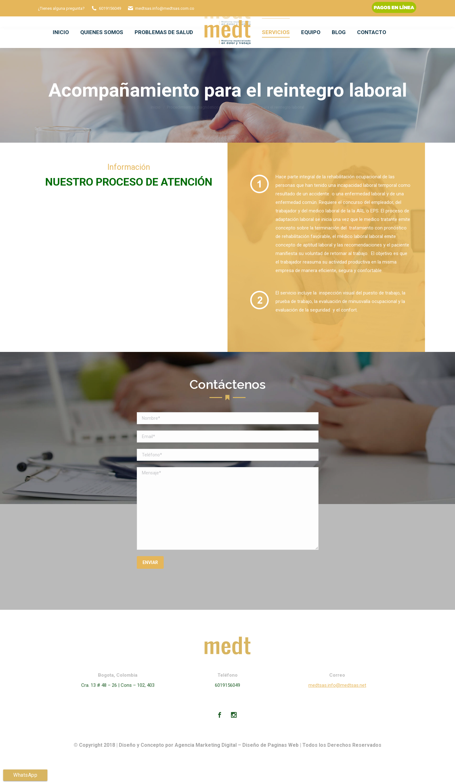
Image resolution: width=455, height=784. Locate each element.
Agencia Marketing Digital (206, 745)
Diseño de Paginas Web (270, 745)
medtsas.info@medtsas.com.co (164, 8)
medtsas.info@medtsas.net (337, 685)
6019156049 (110, 8)
